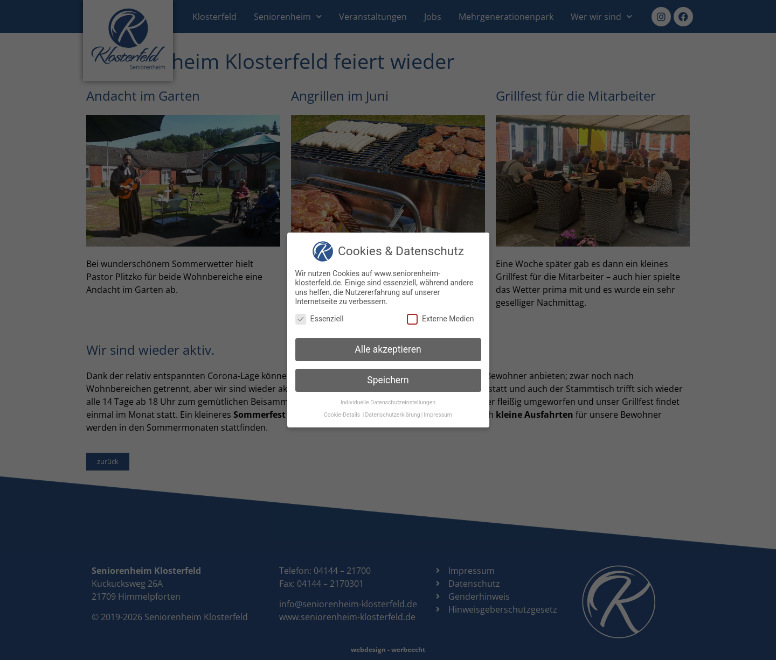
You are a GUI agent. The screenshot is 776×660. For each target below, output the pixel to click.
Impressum (438, 414)
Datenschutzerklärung (392, 414)
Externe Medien (440, 319)
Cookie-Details (342, 414)
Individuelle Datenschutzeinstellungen (388, 402)
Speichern (387, 380)
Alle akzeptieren (388, 349)
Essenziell (319, 319)
